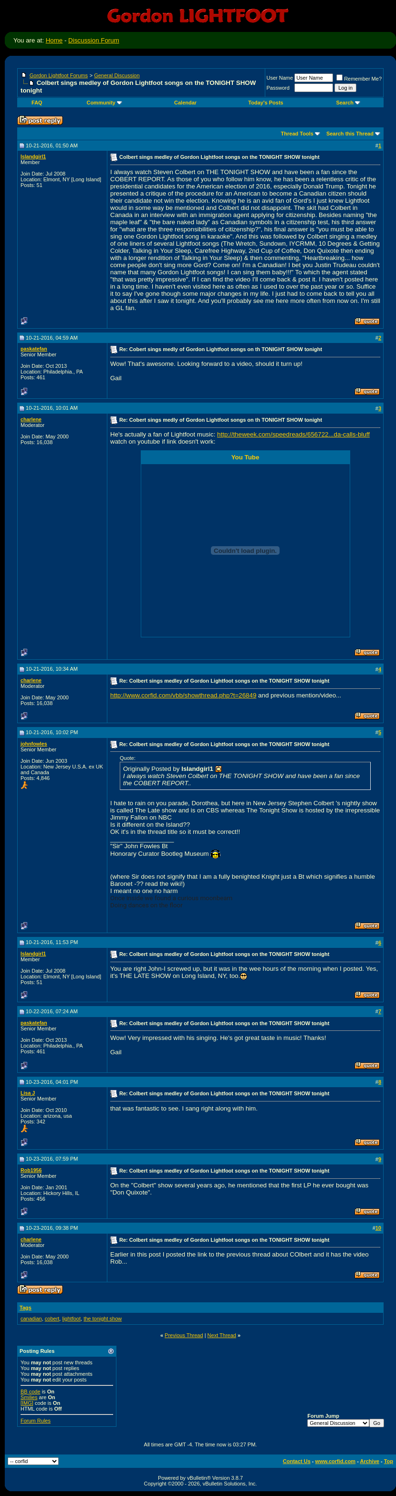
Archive (369, 1461)
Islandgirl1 (33, 156)
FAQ (36, 102)
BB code (31, 1391)
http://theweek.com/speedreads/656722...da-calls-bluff (293, 434)
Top (388, 1461)
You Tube (245, 457)
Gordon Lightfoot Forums (59, 75)
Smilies (29, 1397)
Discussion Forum (93, 40)
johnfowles (34, 744)
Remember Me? (359, 79)
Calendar (185, 102)
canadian (31, 1318)
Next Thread (222, 1335)
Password (278, 88)
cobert (52, 1318)
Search (348, 102)
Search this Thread (350, 133)
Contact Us (297, 1461)
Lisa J (28, 1093)
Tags (25, 1307)
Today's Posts (265, 102)
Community (104, 102)
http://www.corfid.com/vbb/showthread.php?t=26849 (183, 695)
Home (54, 40)
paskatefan (34, 349)
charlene (31, 419)
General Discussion (116, 75)
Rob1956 (31, 1170)
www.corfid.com (335, 1461)
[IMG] (27, 1403)
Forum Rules (36, 1420)
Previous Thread (184, 1335)
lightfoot (71, 1318)
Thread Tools (297, 133)
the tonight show (102, 1318)
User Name (280, 78)
